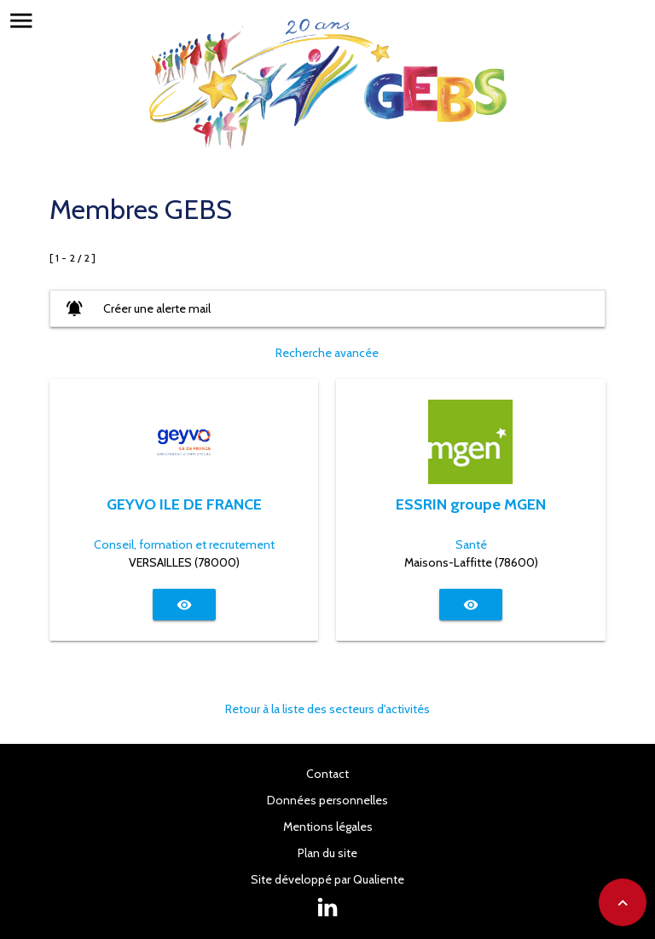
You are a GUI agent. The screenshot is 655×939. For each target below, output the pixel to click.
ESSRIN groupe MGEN (471, 504)
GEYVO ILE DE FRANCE (184, 504)
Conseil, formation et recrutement (184, 544)
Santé (471, 544)
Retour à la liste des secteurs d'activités (327, 709)
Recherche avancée (327, 352)
